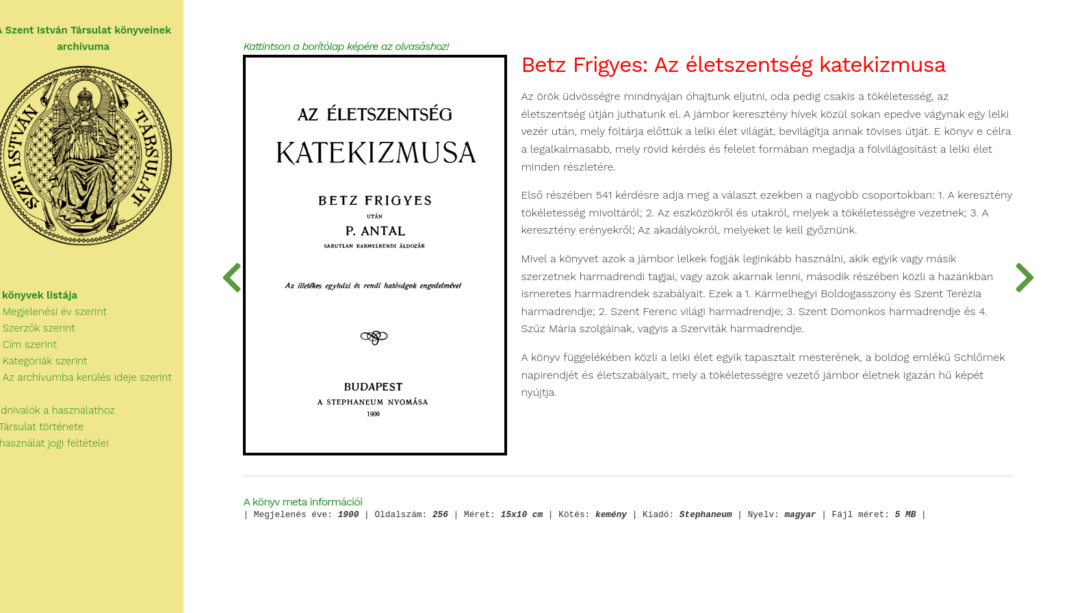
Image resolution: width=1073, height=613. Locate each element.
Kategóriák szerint (52, 366)
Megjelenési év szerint (62, 316)
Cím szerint (37, 349)
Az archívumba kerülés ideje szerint (94, 382)
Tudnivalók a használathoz (65, 415)
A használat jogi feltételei (62, 448)
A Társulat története (50, 431)
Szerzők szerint (46, 333)
